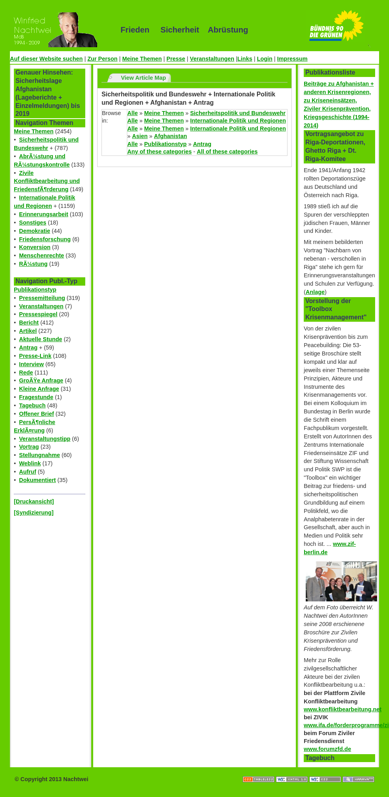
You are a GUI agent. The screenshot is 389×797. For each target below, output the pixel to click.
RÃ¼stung (33, 264)
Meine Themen (142, 59)
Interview (31, 364)
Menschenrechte (41, 255)
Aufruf (27, 472)
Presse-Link (35, 356)
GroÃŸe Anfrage (41, 380)
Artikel (28, 331)
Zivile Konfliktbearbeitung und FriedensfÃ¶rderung (47, 181)
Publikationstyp (35, 289)
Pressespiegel (38, 314)
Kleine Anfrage (39, 389)
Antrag (28, 347)
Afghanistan (170, 136)
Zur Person (102, 59)
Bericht (29, 322)
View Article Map (143, 78)
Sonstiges (32, 222)
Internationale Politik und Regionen (238, 120)
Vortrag (29, 447)
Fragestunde (36, 397)
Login (264, 59)
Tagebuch (32, 405)
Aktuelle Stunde (40, 339)
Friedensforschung (45, 239)
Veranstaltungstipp (45, 439)
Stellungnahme (39, 455)
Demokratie (34, 231)
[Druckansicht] (34, 501)
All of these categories (227, 151)
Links (245, 59)
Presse (176, 59)
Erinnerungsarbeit (43, 214)
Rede (26, 372)
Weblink (30, 463)
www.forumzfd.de (327, 749)
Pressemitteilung (42, 298)
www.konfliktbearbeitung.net (342, 709)
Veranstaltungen (212, 59)
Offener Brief (36, 414)
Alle (132, 113)
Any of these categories (159, 151)
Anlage (315, 292)
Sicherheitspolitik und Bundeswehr (238, 113)
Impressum (292, 59)
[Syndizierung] (34, 512)
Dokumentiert (37, 480)
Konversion (34, 247)
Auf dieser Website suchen (46, 59)
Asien (140, 136)
